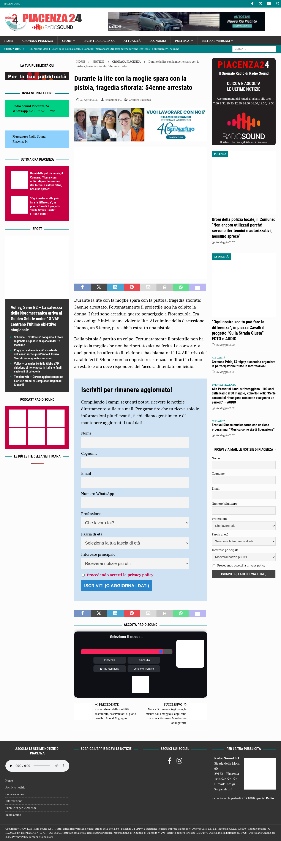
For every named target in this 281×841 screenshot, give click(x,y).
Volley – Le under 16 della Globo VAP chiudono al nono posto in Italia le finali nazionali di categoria (38, 367)
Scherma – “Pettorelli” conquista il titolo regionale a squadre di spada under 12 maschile (38, 341)
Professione (91, 513)
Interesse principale (98, 554)
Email (86, 473)
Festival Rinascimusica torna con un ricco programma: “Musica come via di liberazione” (243, 427)
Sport (67, 41)
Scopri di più (223, 789)
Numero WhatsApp (97, 493)
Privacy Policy (20, 836)
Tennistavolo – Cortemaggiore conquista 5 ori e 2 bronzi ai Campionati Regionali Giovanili (38, 380)
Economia (158, 41)
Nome (86, 433)
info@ (230, 784)
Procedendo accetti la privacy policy (120, 574)
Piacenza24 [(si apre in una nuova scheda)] (20, 141)
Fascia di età (92, 534)
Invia (52, 111)
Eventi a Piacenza (99, 41)
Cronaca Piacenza (37, 41)
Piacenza (109, 660)
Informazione (13, 801)
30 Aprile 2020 (89, 100)
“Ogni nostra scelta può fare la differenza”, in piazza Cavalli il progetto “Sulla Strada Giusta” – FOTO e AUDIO (45, 206)
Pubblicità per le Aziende (20, 808)
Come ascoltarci (15, 794)
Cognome (89, 453)
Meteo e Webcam (216, 41)
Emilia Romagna (109, 668)
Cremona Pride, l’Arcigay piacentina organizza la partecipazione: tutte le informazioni (243, 364)
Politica (182, 41)
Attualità (132, 41)
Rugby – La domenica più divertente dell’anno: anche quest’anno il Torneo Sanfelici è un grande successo (36, 354)
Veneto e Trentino (144, 668)
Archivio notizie (15, 787)
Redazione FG (113, 100)
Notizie (98, 62)
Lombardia (144, 660)
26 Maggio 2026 (225, 242)
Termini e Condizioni (41, 836)
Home (9, 41)
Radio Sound (12, 3)
